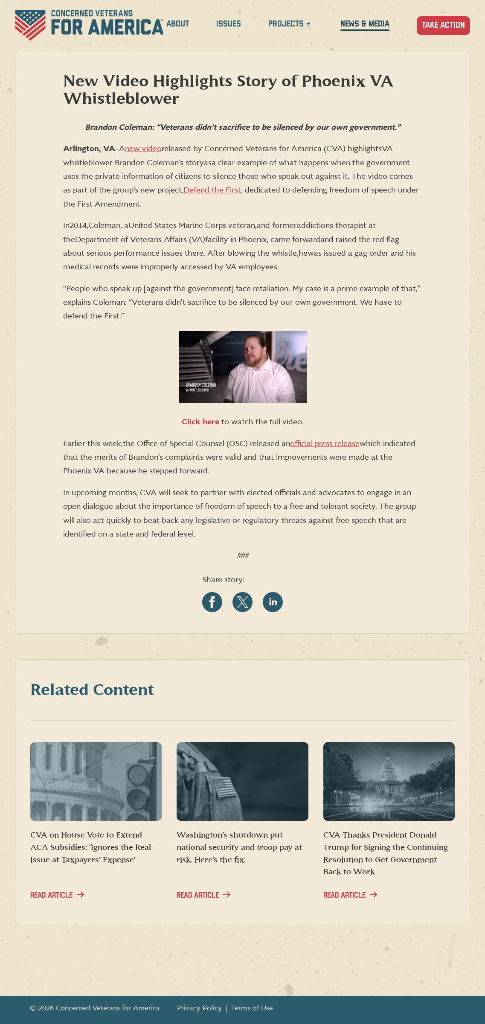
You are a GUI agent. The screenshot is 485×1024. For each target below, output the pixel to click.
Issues (228, 24)
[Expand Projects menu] (308, 25)
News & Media (364, 24)
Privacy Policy (199, 1008)
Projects (286, 24)
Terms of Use (252, 1008)
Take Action (443, 25)
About (177, 24)
